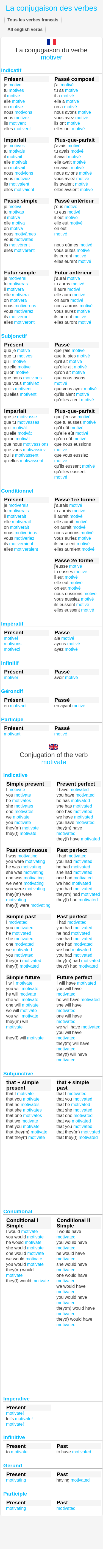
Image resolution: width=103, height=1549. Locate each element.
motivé (60, 234)
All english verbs (25, 29)
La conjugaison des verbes (51, 8)
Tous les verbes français (33, 20)
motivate (14, 1027)
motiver (51, 57)
